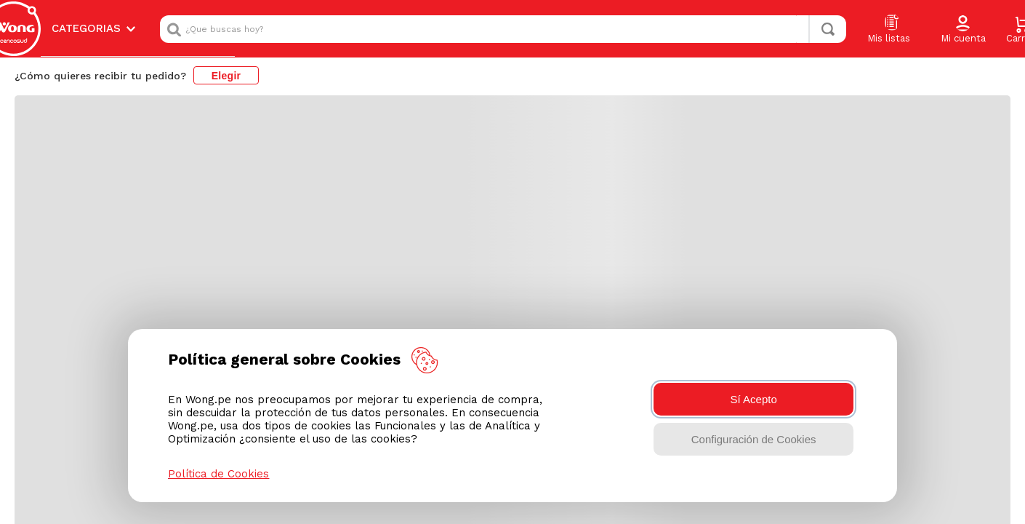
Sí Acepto (754, 399)
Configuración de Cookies (753, 439)
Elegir (226, 62)
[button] (963, 23)
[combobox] (503, 22)
